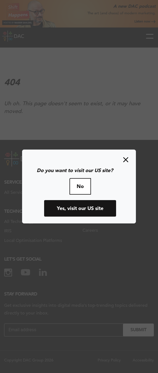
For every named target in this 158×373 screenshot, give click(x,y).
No (80, 186)
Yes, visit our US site (80, 208)
